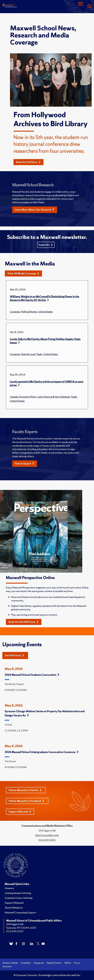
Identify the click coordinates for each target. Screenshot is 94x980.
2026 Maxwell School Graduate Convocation (32, 674)
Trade (39, 354)
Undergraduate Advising (18, 893)
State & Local (28, 354)
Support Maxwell (20, 811)
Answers (9, 888)
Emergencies (39, 963)
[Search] (89, 6)
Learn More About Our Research (34, 209)
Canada (14, 396)
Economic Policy (27, 396)
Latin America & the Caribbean (53, 396)
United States (45, 311)
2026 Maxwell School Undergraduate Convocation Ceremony (42, 752)
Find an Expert (24, 463)
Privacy (77, 963)
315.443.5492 (47, 840)
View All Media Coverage (23, 273)
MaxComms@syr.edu (47, 835)
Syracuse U (7, 966)
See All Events (14, 655)
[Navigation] (80, 6)
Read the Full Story (28, 162)
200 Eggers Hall (14, 924)
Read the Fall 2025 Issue (24, 621)
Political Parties (29, 311)
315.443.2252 (15, 931)
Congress (15, 311)
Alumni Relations (14, 907)
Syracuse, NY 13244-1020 (21, 927)
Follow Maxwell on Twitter (25, 790)
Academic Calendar (10, 963)
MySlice (67, 963)
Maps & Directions (54, 963)
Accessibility (26, 963)
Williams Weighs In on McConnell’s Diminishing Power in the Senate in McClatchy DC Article (44, 298)
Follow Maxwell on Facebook (26, 800)
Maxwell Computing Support (20, 912)
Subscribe (46, 244)
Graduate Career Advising (18, 898)
